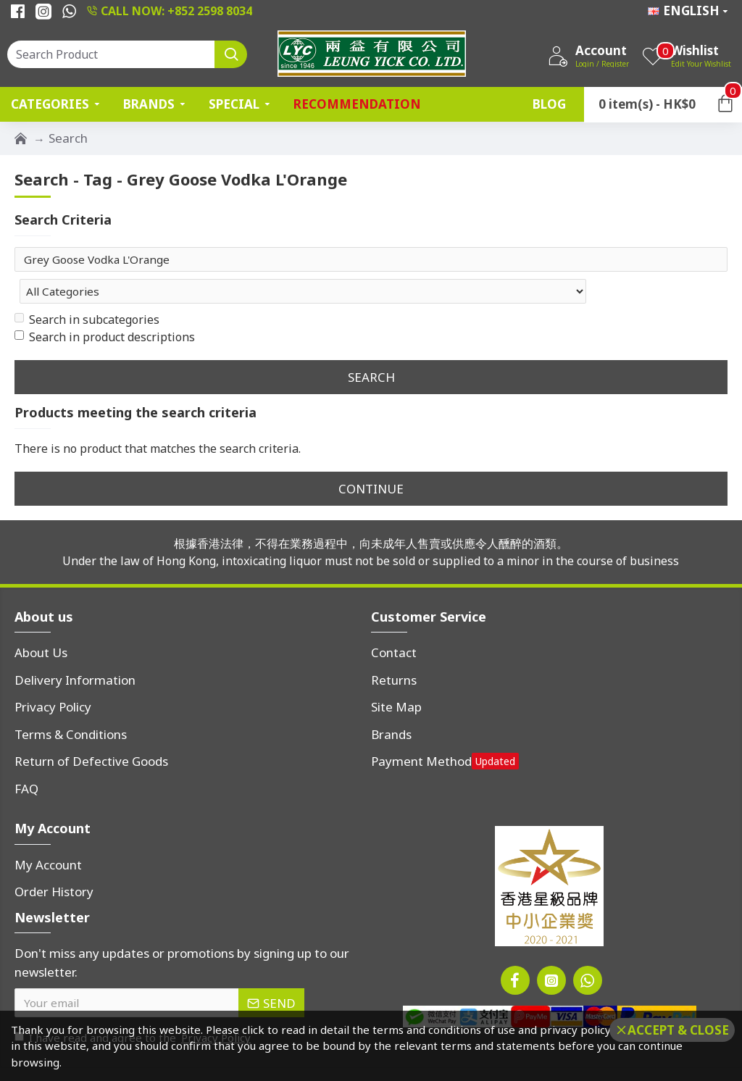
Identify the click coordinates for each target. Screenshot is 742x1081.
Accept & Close (678, 1030)
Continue (371, 459)
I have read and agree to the (133, 1009)
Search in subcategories (86, 291)
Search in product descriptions (104, 308)
